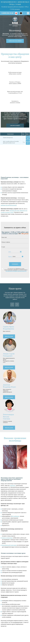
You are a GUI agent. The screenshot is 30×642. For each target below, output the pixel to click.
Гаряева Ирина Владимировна (8, 328)
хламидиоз (12, 485)
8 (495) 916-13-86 (7, 13)
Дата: (9, 251)
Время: (10, 256)
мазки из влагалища (7, 537)
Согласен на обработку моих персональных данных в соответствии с (16, 269)
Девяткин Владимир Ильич (9, 386)
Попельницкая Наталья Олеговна (8, 416)
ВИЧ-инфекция (15, 516)
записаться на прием (15, 40)
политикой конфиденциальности (16, 271)
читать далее (9, 336)
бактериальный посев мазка (9, 545)
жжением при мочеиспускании (8, 205)
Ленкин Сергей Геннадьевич (8, 355)
